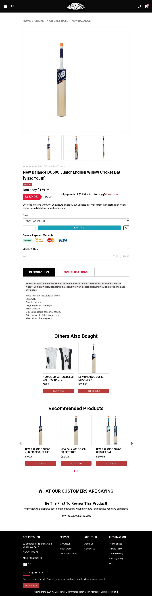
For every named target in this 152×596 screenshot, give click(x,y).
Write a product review (76, 516)
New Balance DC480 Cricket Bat (108, 451)
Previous (20, 443)
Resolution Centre (68, 553)
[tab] (39, 272)
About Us (88, 544)
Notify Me (79, 228)
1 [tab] (74, 471)
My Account (65, 544)
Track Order (65, 548)
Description (39, 272)
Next (132, 443)
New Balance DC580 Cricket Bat (90, 378)
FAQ (111, 563)
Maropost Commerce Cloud (104, 592)
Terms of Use (115, 544)
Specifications (76, 272)
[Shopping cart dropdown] (146, 6)
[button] (126, 228)
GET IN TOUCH (31, 586)
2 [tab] (77, 471)
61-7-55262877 (30, 552)
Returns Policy (116, 553)
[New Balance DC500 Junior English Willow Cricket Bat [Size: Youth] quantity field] (29, 228)
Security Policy (116, 558)
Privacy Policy (115, 548)
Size (25, 215)
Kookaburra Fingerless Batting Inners (58, 378)
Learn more (112, 194)
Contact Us (89, 548)
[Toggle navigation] (5, 6)
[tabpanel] (58, 368)
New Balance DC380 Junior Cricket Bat (37, 451)
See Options (58, 391)
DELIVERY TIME (76, 249)
